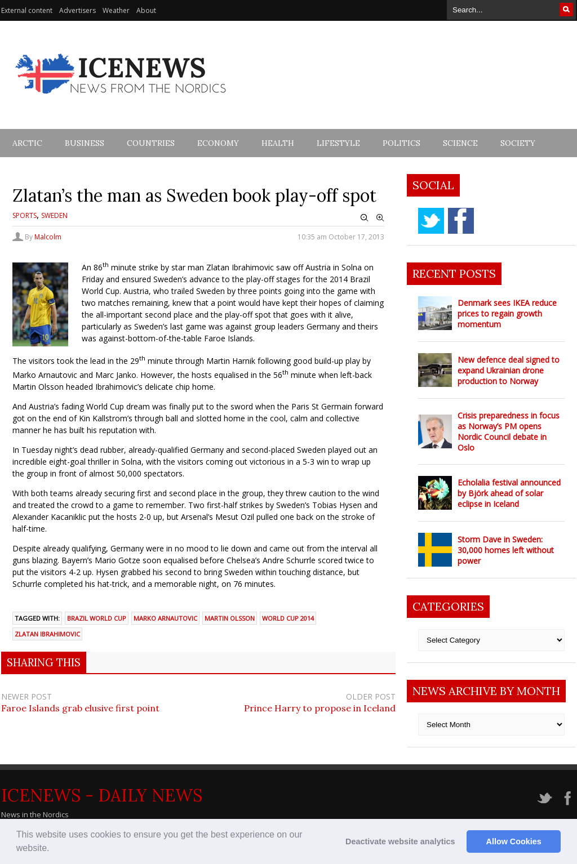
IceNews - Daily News (101, 795)
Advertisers (77, 10)
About (146, 10)
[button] (53, 849)
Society (517, 143)
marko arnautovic (165, 618)
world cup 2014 (288, 618)
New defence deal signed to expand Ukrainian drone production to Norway (509, 370)
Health (277, 143)
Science (460, 143)
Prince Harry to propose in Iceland (320, 708)
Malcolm (47, 237)
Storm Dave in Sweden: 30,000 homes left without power (506, 550)
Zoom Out (365, 218)
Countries (151, 143)
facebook (461, 221)
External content (26, 10)
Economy (218, 143)
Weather (116, 10)
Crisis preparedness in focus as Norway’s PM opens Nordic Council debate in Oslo (509, 431)
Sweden (54, 215)
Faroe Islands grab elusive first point (80, 708)
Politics (401, 143)
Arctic (27, 143)
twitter (431, 221)
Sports (24, 215)
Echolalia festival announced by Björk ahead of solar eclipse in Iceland (509, 493)
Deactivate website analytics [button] (400, 841)
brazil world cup (96, 618)
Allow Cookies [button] (514, 841)
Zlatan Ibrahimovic (47, 634)
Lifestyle (338, 143)
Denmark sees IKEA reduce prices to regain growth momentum (507, 313)
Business (84, 143)
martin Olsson (230, 618)
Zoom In (380, 218)
